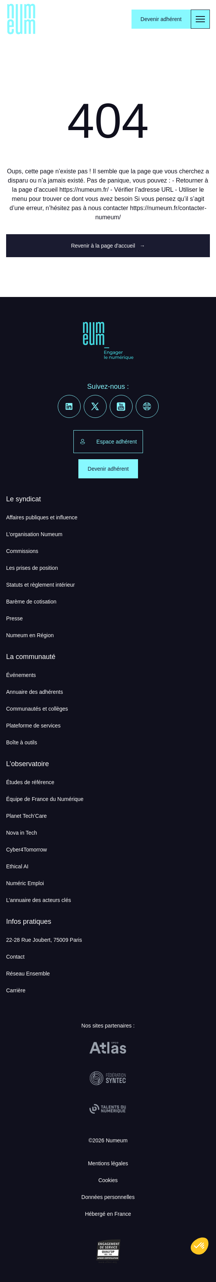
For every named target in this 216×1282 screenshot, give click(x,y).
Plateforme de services (33, 726)
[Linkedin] (69, 406)
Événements (21, 675)
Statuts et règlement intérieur (40, 585)
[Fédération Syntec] (107, 1078)
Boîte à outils (21, 742)
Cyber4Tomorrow (26, 850)
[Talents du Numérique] (107, 1109)
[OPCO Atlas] (107, 1048)
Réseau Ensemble (28, 973)
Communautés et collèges (37, 709)
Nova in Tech (21, 833)
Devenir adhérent (161, 19)
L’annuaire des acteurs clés (38, 900)
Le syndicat (23, 499)
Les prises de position (32, 568)
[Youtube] (121, 406)
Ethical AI (17, 866)
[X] (95, 406)
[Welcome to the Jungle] (147, 406)
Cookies (108, 1180)
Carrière (16, 990)
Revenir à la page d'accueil (108, 246)
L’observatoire (27, 764)
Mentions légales (108, 1163)
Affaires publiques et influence (42, 517)
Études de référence (30, 782)
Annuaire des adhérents (34, 692)
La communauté (30, 657)
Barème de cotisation (31, 602)
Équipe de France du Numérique (44, 799)
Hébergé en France (108, 1214)
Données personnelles (108, 1197)
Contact (15, 957)
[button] (199, 1246)
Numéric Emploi (25, 883)
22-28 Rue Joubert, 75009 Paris (44, 940)
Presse (14, 618)
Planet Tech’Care (26, 816)
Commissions (22, 551)
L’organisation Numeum (34, 534)
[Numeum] (21, 19)
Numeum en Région (30, 635)
